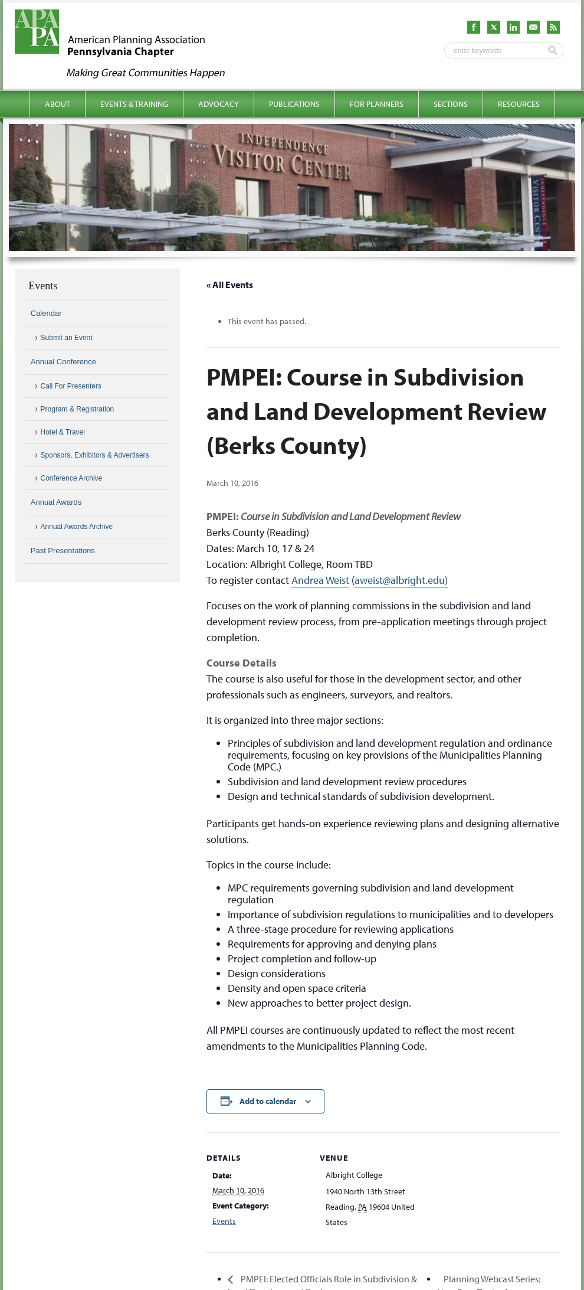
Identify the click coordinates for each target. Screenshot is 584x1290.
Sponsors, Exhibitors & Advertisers (95, 455)
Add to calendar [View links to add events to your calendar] (267, 1101)
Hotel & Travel (63, 432)
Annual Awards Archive (77, 526)
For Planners (376, 104)
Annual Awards (56, 502)
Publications (294, 104)
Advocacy (218, 104)
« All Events (229, 284)
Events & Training (134, 104)
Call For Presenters (71, 386)
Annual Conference (63, 361)
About (57, 104)
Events (224, 1221)
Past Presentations (63, 550)
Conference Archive (72, 478)
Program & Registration (77, 409)
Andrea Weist (320, 580)
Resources (519, 104)
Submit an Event (67, 338)
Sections (451, 104)
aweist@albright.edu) (401, 580)
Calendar (46, 313)
